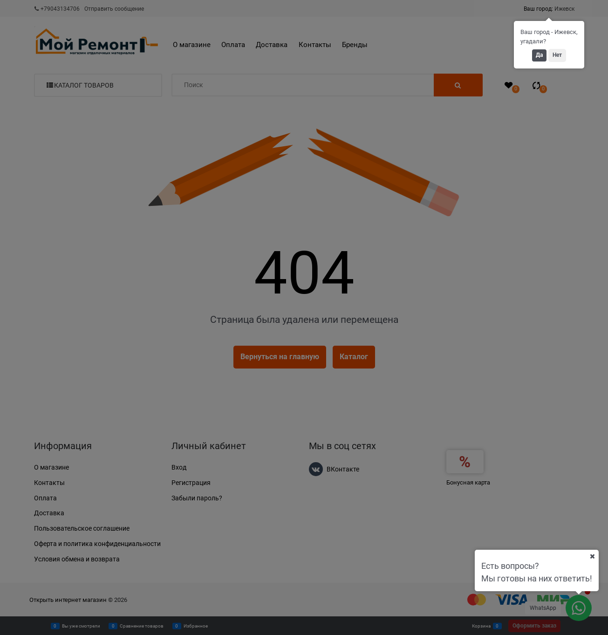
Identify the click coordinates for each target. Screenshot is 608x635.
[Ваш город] (592, 556)
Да (539, 55)
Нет (557, 55)
